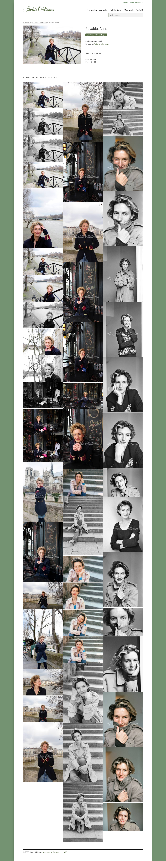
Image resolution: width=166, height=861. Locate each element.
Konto (125, 3)
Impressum (47, 852)
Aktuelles (103, 10)
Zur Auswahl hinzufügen (96, 35)
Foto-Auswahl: (136, 3)
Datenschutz (58, 852)
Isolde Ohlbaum (38, 9)
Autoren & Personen (39, 22)
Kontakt (139, 10)
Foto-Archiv (91, 10)
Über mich (128, 10)
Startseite (27, 22)
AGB (65, 852)
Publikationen (116, 10)
